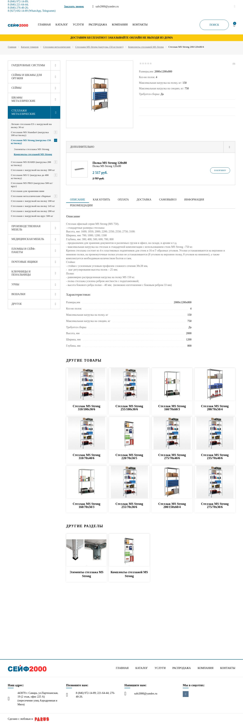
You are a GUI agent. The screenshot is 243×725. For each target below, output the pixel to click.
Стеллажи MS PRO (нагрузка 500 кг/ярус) (32, 185)
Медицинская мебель (27, 239)
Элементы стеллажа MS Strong (31, 149)
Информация (194, 199)
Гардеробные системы (28, 65)
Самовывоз (167, 199)
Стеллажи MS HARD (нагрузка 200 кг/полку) (31, 164)
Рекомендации (81, 205)
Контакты (140, 24)
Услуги (78, 24)
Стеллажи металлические (57, 47)
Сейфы (16, 87)
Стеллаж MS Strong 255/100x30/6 (129, 407)
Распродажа (98, 24)
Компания (120, 24)
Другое (16, 303)
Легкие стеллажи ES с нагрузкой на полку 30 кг (31, 126)
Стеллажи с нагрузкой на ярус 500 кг (32, 215)
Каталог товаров (29, 47)
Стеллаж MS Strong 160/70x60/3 (172, 407)
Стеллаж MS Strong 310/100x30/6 (86, 407)
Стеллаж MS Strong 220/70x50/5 (129, 456)
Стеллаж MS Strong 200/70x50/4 (215, 407)
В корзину (220, 170)
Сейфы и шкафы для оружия (26, 77)
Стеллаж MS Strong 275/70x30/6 (215, 505)
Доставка (144, 199)
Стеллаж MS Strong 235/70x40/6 (215, 456)
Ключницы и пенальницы (21, 273)
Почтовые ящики (24, 261)
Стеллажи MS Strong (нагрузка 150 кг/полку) (99, 47)
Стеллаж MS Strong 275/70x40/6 (172, 456)
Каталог (62, 24)
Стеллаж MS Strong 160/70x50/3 (86, 505)
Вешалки (18, 294)
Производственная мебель (25, 228)
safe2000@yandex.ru (145, 693)
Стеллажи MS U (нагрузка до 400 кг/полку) (30, 177)
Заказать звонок (74, 6)
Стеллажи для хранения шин (27, 191)
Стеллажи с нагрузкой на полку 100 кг (33, 200)
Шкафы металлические (23, 99)
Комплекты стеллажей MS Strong (146, 47)
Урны (15, 284)
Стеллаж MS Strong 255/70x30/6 (129, 505)
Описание (77, 199)
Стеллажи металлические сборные (31, 196)
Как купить (101, 199)
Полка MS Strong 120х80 (110, 162)
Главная (44, 24)
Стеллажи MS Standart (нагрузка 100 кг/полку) (30, 134)
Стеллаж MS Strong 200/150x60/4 (172, 505)
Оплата (123, 199)
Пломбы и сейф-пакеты (23, 250)
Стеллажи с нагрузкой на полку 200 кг (33, 211)
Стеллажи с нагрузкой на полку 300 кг (33, 170)
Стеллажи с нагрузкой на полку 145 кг (33, 206)
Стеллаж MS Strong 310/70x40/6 (86, 456)
